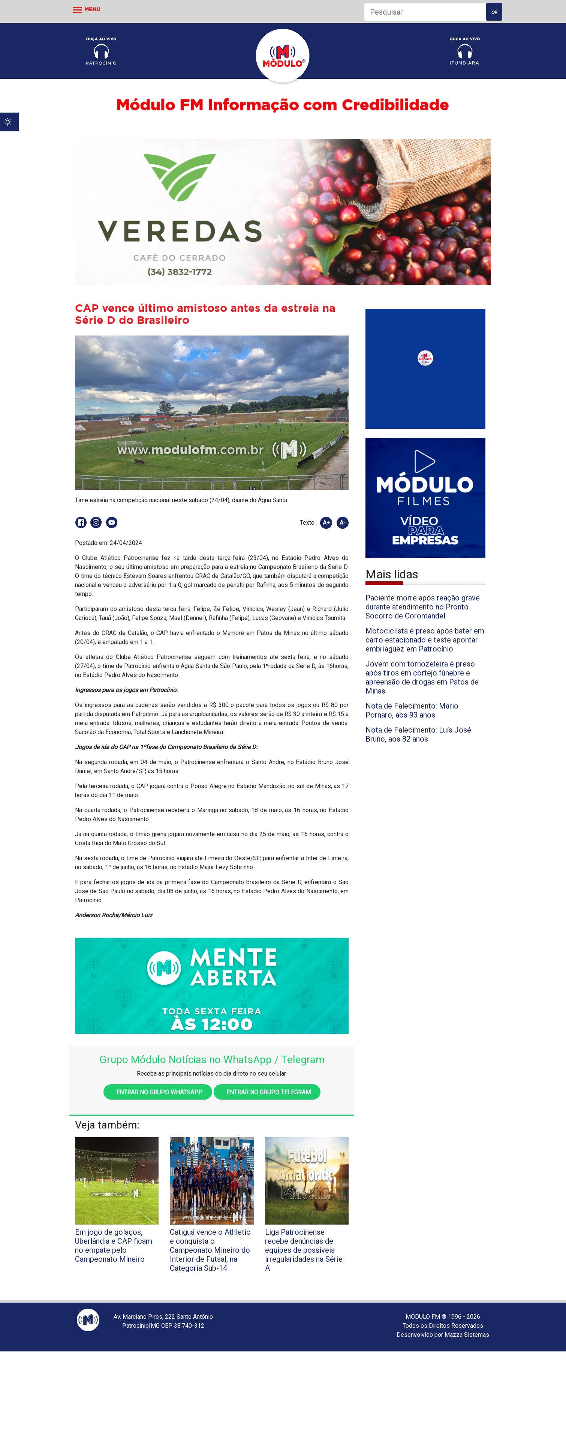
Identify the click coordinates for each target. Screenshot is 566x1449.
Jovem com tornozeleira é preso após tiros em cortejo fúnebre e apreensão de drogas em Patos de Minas (422, 677)
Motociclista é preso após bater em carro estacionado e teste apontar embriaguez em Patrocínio (424, 639)
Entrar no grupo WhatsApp (157, 1092)
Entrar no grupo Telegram (267, 1092)
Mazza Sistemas (467, 1334)
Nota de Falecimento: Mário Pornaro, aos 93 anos (411, 710)
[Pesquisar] (425, 12)
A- (343, 522)
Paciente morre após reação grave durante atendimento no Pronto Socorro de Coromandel (422, 606)
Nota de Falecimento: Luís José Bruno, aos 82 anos (418, 734)
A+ (326, 522)
